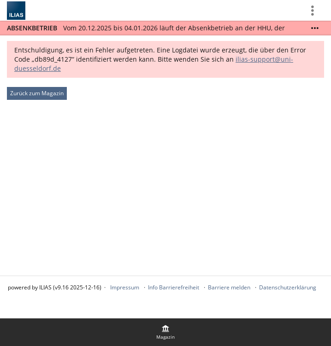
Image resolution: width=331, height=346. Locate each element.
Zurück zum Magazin (37, 93)
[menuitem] (165, 332)
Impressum (124, 287)
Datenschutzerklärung (287, 287)
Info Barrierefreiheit (173, 287)
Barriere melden (229, 287)
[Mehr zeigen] (315, 28)
